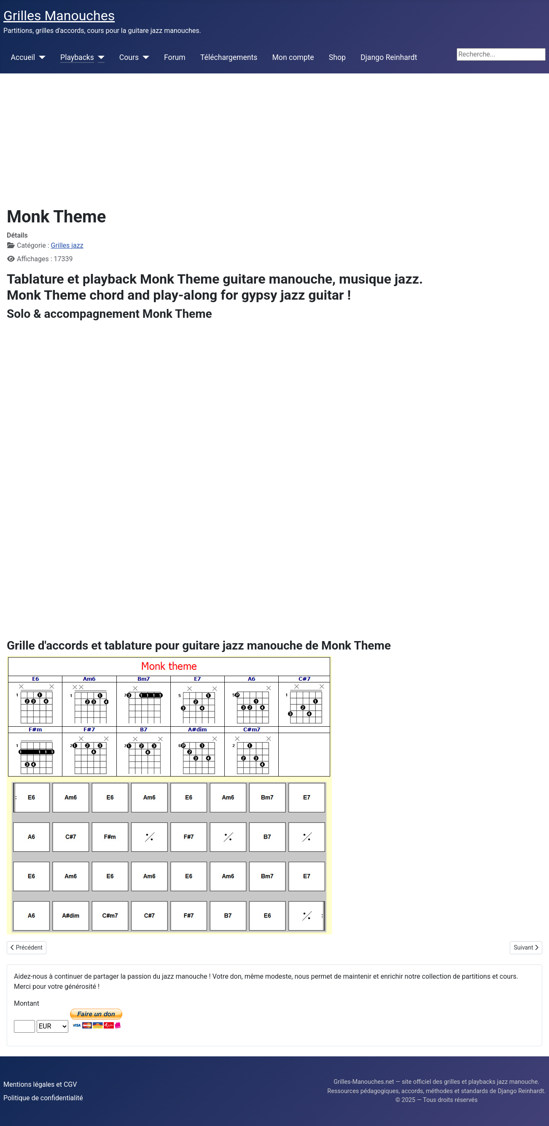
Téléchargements (228, 57)
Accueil (23, 57)
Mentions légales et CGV (40, 1084)
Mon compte (293, 57)
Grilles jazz (67, 245)
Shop (337, 57)
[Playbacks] (99, 57)
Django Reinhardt (389, 57)
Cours (129, 57)
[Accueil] (40, 57)
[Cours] (144, 57)
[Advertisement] (274, 137)
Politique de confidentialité (43, 1098)
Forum (175, 57)
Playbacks (77, 57)
